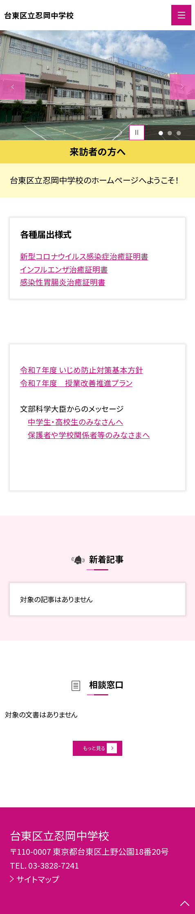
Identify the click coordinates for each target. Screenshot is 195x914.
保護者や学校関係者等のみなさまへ (89, 434)
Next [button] (182, 86)
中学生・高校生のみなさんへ (75, 421)
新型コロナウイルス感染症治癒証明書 (84, 255)
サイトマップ (37, 879)
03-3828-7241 (53, 865)
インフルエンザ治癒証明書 (64, 269)
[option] (97, 85)
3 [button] (179, 132)
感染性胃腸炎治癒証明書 (62, 281)
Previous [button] (12, 86)
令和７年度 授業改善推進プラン (76, 382)
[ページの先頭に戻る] (185, 904)
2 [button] (169, 132)
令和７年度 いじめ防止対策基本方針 (81, 369)
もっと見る (92, 752)
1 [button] (160, 132)
